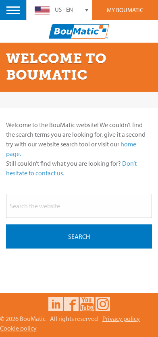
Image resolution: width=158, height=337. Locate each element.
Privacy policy (121, 318)
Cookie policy (18, 328)
